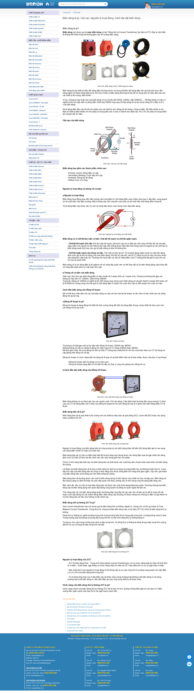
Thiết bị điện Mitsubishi (37, 21)
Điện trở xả (32, 208)
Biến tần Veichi (34, 83)
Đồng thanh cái (34, 158)
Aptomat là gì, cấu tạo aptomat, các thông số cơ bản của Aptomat (88, 616)
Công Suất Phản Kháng (75, 631)
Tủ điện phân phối (35, 228)
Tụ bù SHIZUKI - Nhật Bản (38, 114)
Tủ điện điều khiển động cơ (38, 244)
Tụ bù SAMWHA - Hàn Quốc (38, 103)
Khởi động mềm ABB (36, 87)
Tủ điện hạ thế (34, 225)
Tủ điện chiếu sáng (35, 240)
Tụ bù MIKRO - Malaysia (37, 110)
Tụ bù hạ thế (33, 99)
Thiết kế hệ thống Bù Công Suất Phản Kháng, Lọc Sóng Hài (42, 267)
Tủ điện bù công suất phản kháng (40, 236)
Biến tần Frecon (34, 67)
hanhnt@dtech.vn (152, 675)
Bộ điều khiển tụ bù (35, 126)
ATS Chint (32, 142)
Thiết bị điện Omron (36, 189)
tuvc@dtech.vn (103, 655)
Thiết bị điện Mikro (35, 178)
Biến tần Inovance (35, 79)
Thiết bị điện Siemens (36, 166)
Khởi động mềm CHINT (37, 90)
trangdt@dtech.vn (152, 655)
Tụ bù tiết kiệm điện (73, 625)
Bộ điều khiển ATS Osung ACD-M (40, 146)
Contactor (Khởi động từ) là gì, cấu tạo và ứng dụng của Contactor (89, 610)
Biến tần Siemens (35, 64)
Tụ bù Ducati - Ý (34, 122)
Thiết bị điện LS (34, 17)
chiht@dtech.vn (103, 665)
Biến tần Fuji (33, 48)
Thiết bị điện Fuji (35, 36)
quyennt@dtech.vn (104, 675)
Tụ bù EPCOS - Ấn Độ (36, 107)
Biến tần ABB (33, 75)
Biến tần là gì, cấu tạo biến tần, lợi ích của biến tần (84, 613)
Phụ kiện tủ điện (34, 216)
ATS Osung (33, 138)
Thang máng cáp (34, 251)
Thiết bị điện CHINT (35, 32)
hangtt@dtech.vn (104, 685)
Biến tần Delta (34, 71)
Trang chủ (66, 12)
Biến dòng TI (33, 197)
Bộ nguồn (32, 205)
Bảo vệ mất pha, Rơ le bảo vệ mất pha (80, 607)
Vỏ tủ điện (32, 248)
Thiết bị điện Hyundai (36, 28)
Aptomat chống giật (73, 622)
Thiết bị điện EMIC (35, 174)
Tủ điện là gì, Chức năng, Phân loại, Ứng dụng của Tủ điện (86, 628)
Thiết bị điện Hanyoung (37, 193)
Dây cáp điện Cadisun (36, 154)
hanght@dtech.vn (152, 665)
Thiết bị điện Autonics (36, 185)
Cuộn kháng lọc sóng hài (37, 130)
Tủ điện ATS (33, 232)
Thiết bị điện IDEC (35, 170)
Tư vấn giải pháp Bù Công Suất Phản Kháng (42, 261)
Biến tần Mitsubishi (35, 56)
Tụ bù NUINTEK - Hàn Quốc (38, 118)
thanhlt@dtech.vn (37, 675)
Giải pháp (76, 12)
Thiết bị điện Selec (35, 182)
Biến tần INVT (33, 44)
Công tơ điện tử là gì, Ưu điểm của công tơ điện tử (83, 604)
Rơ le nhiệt (70, 619)
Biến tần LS (33, 52)
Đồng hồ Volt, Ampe (36, 201)
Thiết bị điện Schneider (37, 24)
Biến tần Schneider (35, 60)
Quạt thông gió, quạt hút (37, 212)
